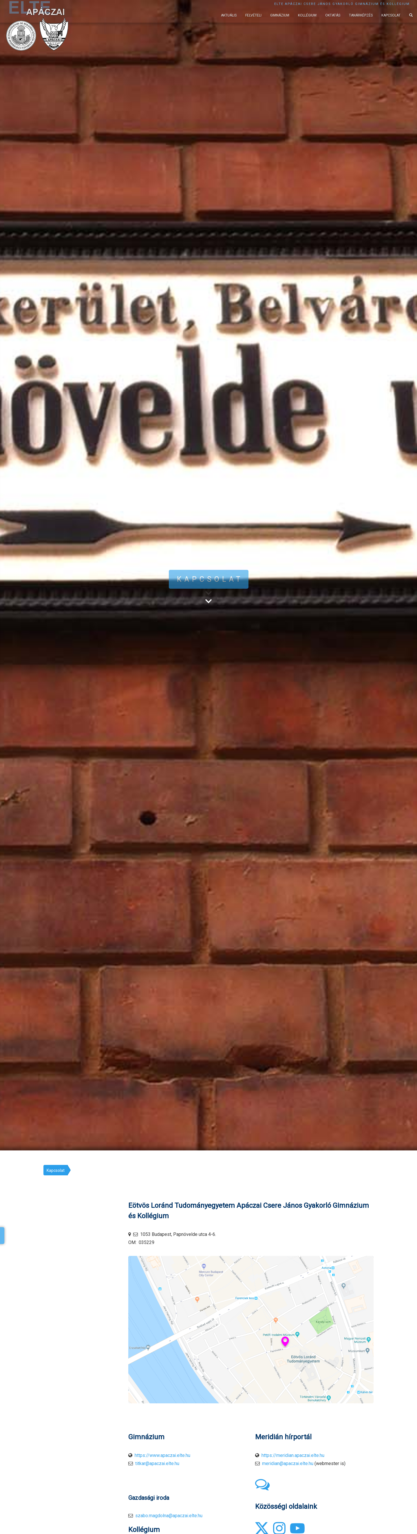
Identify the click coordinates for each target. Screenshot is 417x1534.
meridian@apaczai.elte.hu (287, 1463)
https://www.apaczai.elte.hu (162, 1455)
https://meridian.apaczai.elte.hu (292, 1455)
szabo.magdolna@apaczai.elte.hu (168, 1515)
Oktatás (332, 15)
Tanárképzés (361, 15)
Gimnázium (279, 15)
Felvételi (253, 15)
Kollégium (307, 15)
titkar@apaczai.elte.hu (157, 1463)
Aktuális (229, 15)
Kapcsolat (390, 15)
